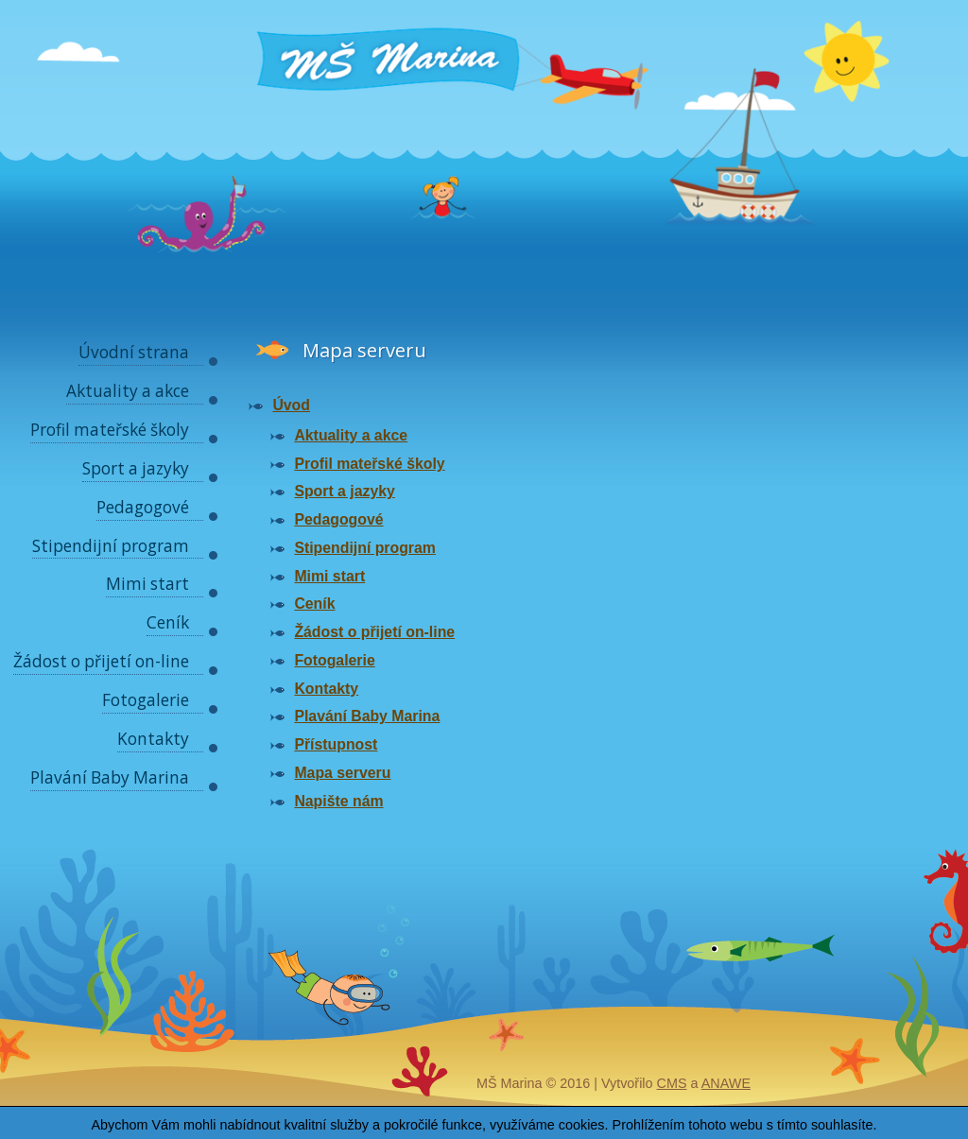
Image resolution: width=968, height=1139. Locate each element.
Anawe (726, 1083)
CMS (672, 1083)
